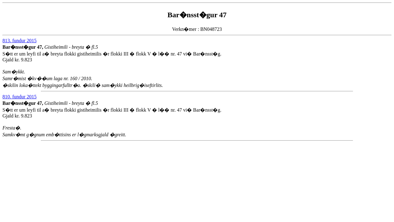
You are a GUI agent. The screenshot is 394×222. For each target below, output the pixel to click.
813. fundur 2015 (19, 40)
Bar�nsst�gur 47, (23, 47)
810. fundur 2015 (19, 96)
